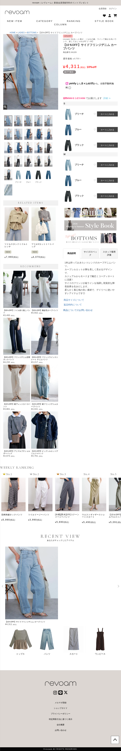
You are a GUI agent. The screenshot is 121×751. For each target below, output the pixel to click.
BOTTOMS (31, 32)
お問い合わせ (60, 730)
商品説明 (71, 253)
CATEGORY (44, 21)
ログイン (113, 8)
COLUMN (60, 24)
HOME (13, 32)
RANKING (74, 21)
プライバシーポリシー (60, 714)
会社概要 (60, 725)
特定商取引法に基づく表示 (60, 719)
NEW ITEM (14, 21)
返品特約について (73, 304)
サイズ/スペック (90, 253)
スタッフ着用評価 (109, 253)
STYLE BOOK (104, 21)
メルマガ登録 (60, 703)
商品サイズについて (74, 300)
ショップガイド (60, 708)
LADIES (21, 32)
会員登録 (102, 8)
